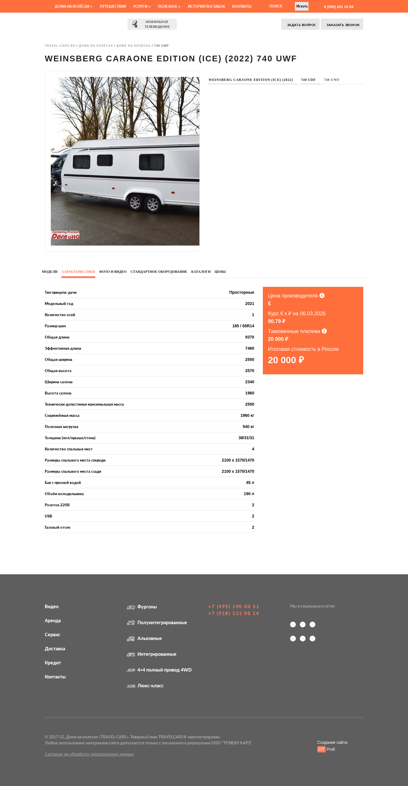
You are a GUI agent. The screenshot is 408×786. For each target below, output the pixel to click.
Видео (52, 606)
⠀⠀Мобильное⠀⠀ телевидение (152, 24)
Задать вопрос (301, 25)
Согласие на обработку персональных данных (89, 754)
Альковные (144, 638)
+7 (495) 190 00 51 (233, 606)
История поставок (206, 6)
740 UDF (308, 80)
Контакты (241, 6)
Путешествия (113, 6)
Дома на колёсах (74, 6)
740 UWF (332, 80)
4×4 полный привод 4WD (159, 669)
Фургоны (142, 606)
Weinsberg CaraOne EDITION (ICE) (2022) (251, 80)
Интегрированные (151, 654)
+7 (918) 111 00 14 (233, 613)
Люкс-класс (145, 685)
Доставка (55, 648)
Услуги (142, 6)
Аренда (53, 620)
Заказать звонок (343, 25)
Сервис (52, 634)
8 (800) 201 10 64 (338, 7)
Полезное (169, 6)
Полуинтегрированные (157, 622)
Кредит (53, 662)
